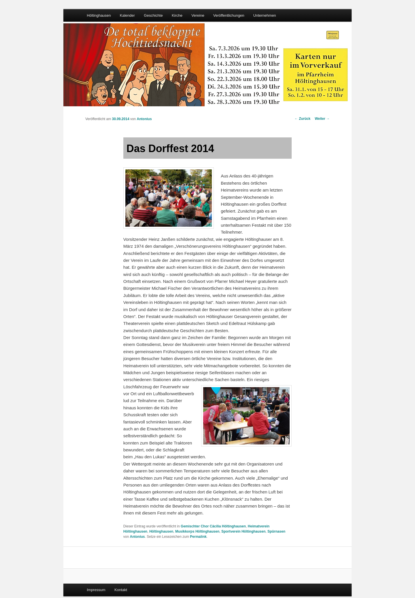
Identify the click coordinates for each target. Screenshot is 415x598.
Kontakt (120, 590)
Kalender (127, 15)
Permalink (198, 537)
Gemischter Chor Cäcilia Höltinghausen (213, 526)
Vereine (197, 15)
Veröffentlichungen (228, 15)
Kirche (177, 15)
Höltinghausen (99, 15)
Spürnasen (276, 531)
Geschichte (153, 15)
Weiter (322, 119)
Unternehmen (264, 15)
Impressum (96, 590)
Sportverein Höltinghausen (243, 531)
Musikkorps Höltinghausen (197, 531)
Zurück (302, 119)
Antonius (144, 119)
